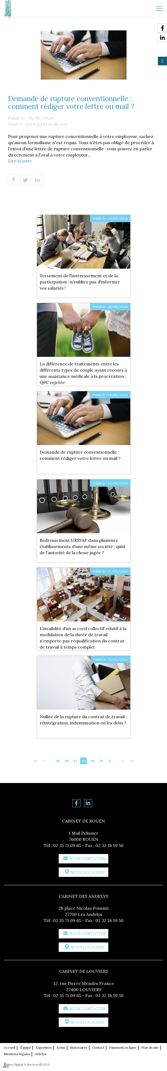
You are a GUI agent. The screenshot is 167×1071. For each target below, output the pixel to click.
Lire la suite (20, 160)
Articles (40, 1054)
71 (109, 761)
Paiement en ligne (122, 1047)
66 (67, 761)
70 (101, 761)
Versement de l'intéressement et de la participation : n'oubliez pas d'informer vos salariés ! (80, 282)
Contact (98, 1047)
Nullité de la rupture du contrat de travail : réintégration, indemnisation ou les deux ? (83, 719)
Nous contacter (87, 858)
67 (75, 761)
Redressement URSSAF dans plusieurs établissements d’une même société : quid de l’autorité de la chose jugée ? (82, 546)
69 (92, 761)
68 (84, 761)
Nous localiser (87, 872)
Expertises (44, 1047)
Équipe (25, 1047)
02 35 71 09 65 (67, 845)
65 (58, 761)
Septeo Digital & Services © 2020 (27, 1064)
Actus (61, 1047)
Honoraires (78, 1047)
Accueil (9, 1047)
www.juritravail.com (46, 124)
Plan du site (150, 1047)
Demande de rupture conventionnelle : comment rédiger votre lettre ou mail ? (80, 455)
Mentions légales (17, 1054)
